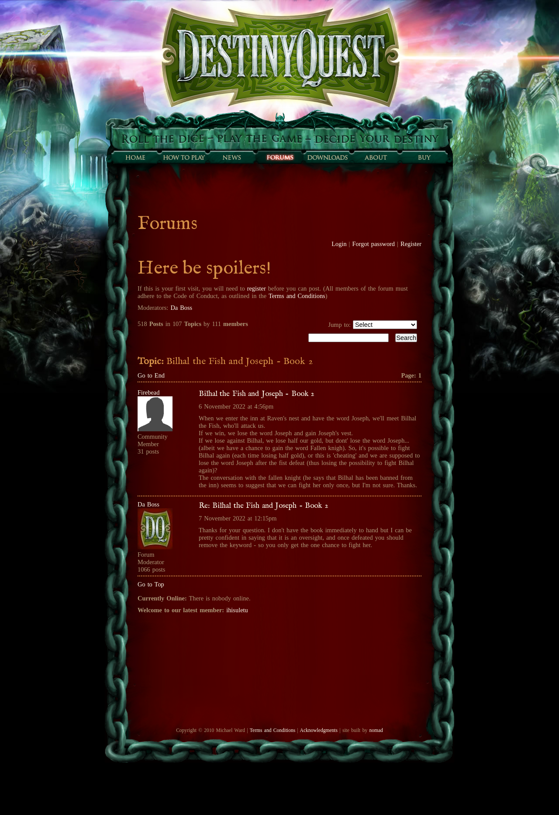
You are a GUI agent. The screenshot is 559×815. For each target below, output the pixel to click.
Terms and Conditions (297, 295)
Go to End (151, 375)
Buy (424, 157)
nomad (376, 730)
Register (410, 243)
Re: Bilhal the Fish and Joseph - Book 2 (263, 505)
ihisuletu (237, 610)
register (256, 288)
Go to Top (151, 584)
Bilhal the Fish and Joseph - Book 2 (256, 394)
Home (135, 157)
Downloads (328, 157)
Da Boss (181, 307)
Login (338, 243)
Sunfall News (231, 157)
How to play (183, 157)
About (376, 157)
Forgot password (373, 243)
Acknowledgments (319, 730)
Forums (279, 157)
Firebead (148, 392)
